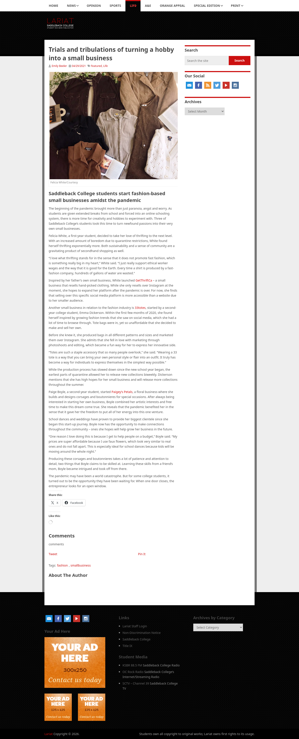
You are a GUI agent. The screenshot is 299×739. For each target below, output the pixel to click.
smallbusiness (80, 565)
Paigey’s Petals (122, 392)
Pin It (142, 554)
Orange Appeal (172, 5)
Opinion (94, 5)
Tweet (53, 554)
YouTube (226, 85)
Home (53, 5)
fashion (62, 565)
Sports (115, 5)
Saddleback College (137, 639)
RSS (207, 85)
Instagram (235, 85)
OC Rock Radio (133, 672)
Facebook (198, 85)
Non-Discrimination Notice (142, 633)
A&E (148, 5)
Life (133, 5)
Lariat (48, 734)
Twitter (216, 85)
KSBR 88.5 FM (132, 665)
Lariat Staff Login (135, 626)
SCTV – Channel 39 (136, 683)
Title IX (127, 646)
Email (189, 85)
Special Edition (207, 5)
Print (235, 5)
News (71, 5)
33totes (140, 308)
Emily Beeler (59, 66)
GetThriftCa (143, 280)
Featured (96, 66)
